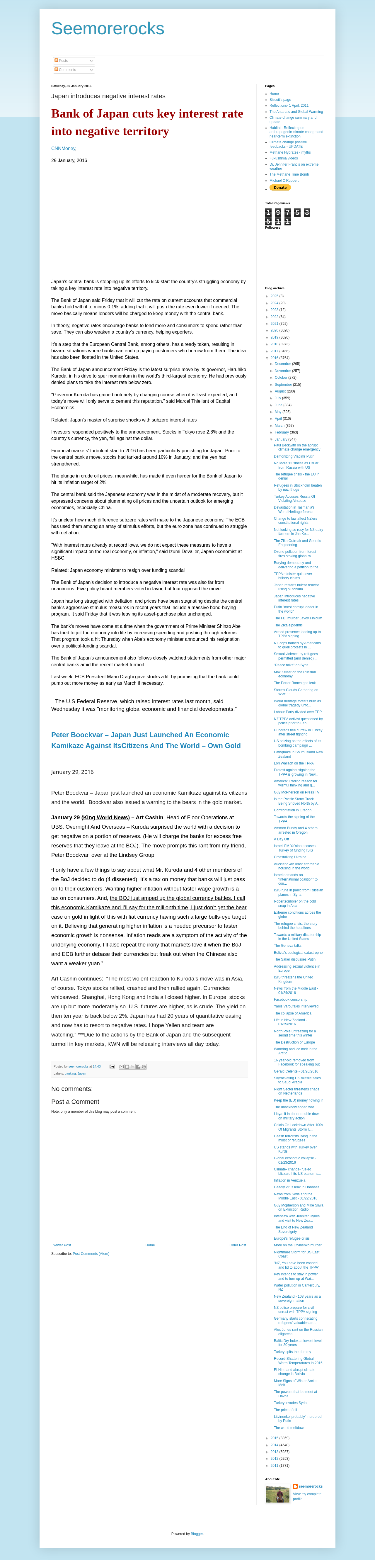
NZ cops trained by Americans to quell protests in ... (297, 645)
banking (70, 1073)
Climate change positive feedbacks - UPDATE (288, 144)
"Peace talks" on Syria (291, 665)
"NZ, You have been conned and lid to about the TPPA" (296, 1265)
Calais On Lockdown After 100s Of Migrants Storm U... (298, 1127)
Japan (82, 1073)
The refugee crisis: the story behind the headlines (295, 926)
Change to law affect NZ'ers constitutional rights (295, 520)
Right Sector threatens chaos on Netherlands (296, 1091)
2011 (275, 1466)
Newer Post (62, 1245)
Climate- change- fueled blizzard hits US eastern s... (297, 1171)
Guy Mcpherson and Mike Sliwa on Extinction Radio (298, 1207)
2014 (275, 1445)
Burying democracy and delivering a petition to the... (297, 565)
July (278, 398)
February (282, 432)
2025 (275, 296)
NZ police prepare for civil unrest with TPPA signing (295, 1310)
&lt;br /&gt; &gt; (121, 220)
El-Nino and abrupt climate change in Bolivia (294, 1372)
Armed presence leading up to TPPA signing (297, 634)
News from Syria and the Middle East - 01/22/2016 (295, 1196)
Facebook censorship (290, 999)
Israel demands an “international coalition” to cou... (296, 879)
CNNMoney (63, 148)
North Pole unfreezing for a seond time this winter (295, 1033)
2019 (275, 337)
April (279, 419)
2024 (275, 303)
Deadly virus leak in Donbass (296, 1187)
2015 (275, 1438)
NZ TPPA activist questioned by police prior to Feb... (298, 721)
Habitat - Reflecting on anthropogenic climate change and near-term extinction (296, 132)
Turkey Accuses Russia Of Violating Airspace (294, 498)
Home (150, 1245)
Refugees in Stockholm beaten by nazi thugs (298, 487)
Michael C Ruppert (284, 181)
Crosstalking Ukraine (290, 857)
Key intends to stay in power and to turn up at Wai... (296, 1276)
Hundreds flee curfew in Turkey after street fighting (298, 732)
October (281, 377)
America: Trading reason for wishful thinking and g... (295, 783)
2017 (275, 351)
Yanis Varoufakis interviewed (296, 1006)
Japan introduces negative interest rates (294, 598)
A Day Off (281, 839)
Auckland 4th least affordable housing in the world (296, 866)
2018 (275, 344)
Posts (61, 61)
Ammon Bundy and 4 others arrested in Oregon (296, 830)
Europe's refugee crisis (292, 1238)
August (281, 391)
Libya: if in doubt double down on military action (297, 1116)
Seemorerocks (108, 28)
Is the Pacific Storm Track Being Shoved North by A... (297, 801)
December (283, 364)
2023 (275, 310)
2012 (275, 1459)
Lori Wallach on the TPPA (294, 763)
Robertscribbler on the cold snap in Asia (295, 903)
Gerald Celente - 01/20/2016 (296, 1071)
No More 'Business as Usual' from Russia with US (296, 465)
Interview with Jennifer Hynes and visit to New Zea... (297, 1218)
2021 (275, 324)
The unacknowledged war (294, 1107)
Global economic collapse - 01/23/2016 (295, 1160)
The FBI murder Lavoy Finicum (298, 618)
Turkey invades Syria (290, 1403)
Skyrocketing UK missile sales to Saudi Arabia (297, 1080)
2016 (275, 358)
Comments (65, 70)
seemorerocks (311, 1486)
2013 (275, 1452)
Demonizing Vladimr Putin (294, 456)
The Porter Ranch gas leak (295, 683)
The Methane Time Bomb (289, 174)
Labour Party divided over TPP (298, 712)
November (283, 371)
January (281, 439)
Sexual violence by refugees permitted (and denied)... (296, 656)
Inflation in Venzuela (289, 1180)
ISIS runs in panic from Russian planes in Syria (298, 892)
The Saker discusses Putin (295, 959)
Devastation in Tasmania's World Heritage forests (294, 509)
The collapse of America (292, 1013)
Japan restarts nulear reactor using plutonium (296, 587)
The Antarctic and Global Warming (296, 112)
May (278, 412)
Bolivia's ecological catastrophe (298, 953)
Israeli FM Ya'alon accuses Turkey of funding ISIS (295, 848)
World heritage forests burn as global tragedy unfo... (297, 703)
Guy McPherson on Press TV (296, 792)
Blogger (197, 1534)
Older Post (237, 1245)
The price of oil (285, 1410)
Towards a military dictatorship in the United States (297, 937)
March (280, 426)
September (284, 385)
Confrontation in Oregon (292, 810)
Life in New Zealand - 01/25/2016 (290, 1022)
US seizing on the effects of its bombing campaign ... (297, 743)
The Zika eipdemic (288, 625)
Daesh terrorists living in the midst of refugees (295, 1138)
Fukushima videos (284, 158)
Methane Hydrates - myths (290, 152)
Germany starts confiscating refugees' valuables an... (296, 1320)
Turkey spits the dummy (292, 1352)
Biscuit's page (280, 100)
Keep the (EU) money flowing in (298, 1100)
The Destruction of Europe (294, 1042)
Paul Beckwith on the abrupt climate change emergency (297, 447)
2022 (275, 317)
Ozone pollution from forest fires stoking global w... (295, 554)
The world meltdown (289, 1428)
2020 (275, 330)
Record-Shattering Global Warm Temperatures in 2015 (298, 1361)
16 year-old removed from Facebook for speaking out (297, 1062)
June (279, 405)
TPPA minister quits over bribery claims (293, 576)
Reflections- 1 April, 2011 (289, 105)
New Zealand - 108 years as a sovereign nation (297, 1298)
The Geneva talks (287, 946)
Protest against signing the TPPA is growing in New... (296, 772)
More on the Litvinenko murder (298, 1245)
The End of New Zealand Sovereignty (293, 1229)
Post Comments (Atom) (91, 1254)
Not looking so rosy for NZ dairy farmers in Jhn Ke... (298, 532)
